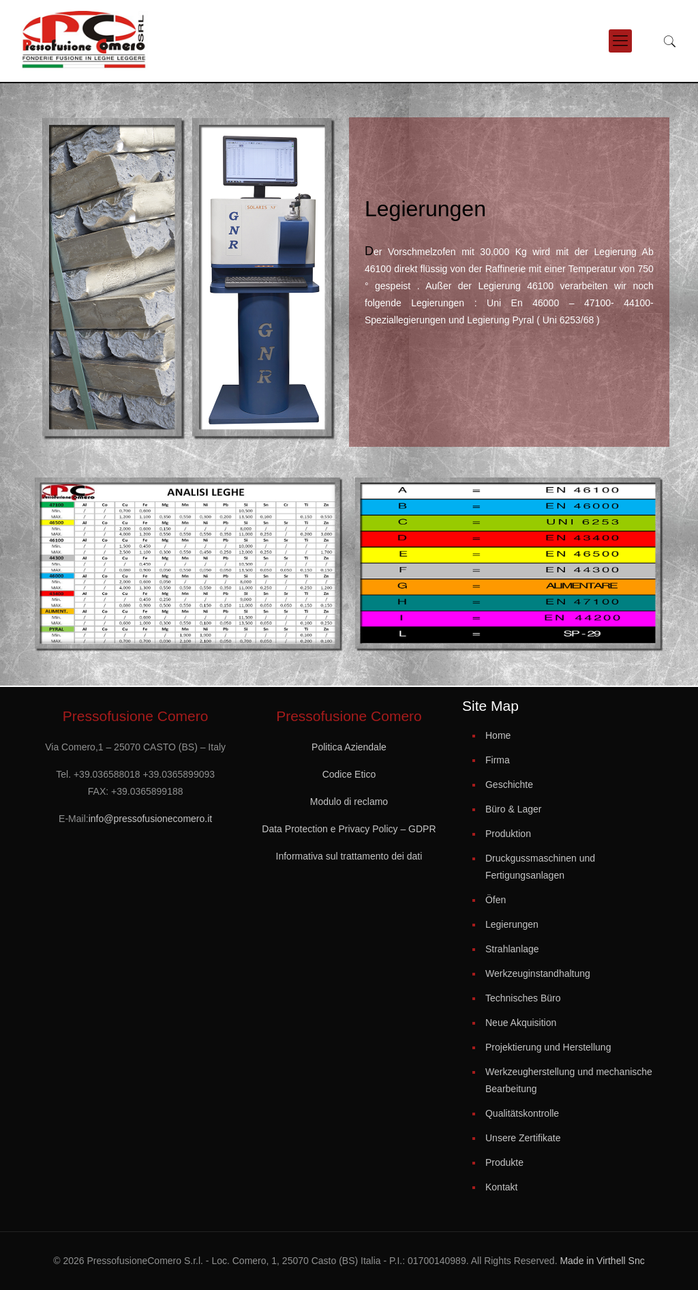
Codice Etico (349, 774)
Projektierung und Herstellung (548, 1047)
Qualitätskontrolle (522, 1113)
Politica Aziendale (349, 747)
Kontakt (501, 1187)
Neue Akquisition (520, 1022)
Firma (497, 759)
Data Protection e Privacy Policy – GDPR (349, 828)
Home (498, 735)
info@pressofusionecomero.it (151, 818)
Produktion (508, 833)
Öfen (495, 899)
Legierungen (511, 924)
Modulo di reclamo (349, 801)
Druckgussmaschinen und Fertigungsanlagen (540, 867)
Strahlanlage (512, 948)
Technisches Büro (523, 998)
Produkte (504, 1162)
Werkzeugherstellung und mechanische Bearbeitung (568, 1080)
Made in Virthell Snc (601, 1260)
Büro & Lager (513, 809)
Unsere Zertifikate (522, 1137)
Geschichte (509, 784)
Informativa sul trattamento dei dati (349, 856)
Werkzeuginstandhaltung (537, 973)
